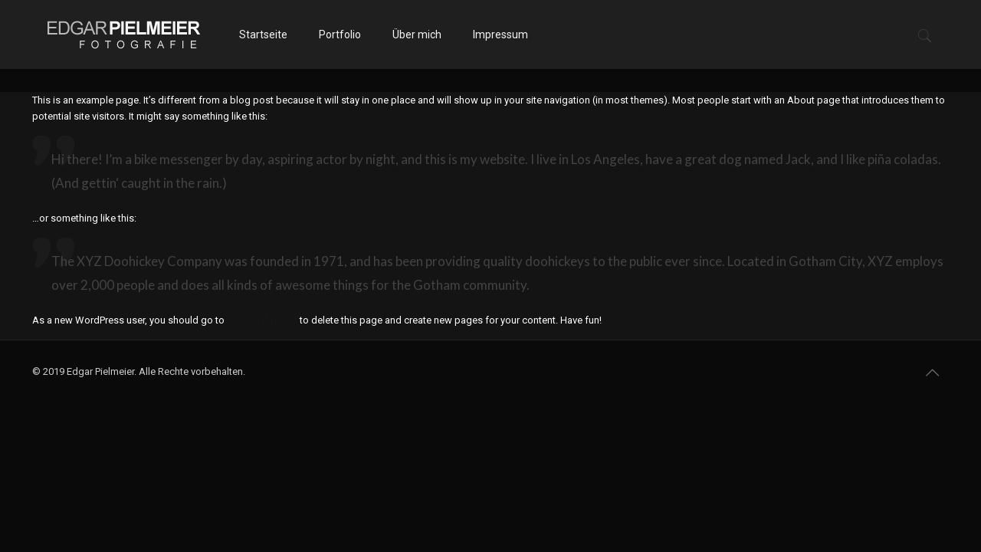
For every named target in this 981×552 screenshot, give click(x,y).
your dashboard (262, 320)
